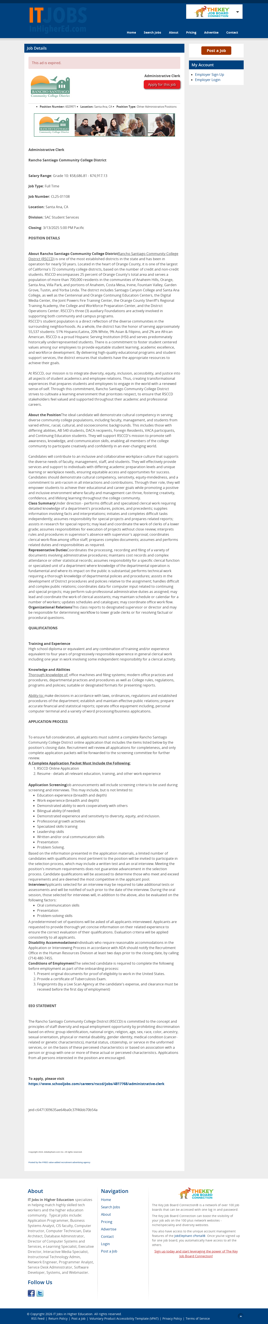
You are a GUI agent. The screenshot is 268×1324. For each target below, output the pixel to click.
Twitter (39, 1293)
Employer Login (207, 79)
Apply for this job (162, 84)
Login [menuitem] (105, 1243)
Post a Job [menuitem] (109, 1251)
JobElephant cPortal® (189, 1236)
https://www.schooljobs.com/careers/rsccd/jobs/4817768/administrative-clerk (96, 1083)
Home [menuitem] (106, 1199)
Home (131, 32)
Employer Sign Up (209, 74)
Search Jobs (152, 32)
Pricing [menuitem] (106, 1221)
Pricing (191, 32)
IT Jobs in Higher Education (73, 1314)
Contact (232, 32)
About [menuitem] (106, 1214)
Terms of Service (198, 1318)
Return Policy (58, 1318)
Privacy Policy (172, 1318)
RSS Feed (38, 1318)
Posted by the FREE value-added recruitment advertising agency (59, 1162)
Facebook (31, 1293)
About (173, 32)
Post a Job (216, 50)
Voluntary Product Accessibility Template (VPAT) (124, 1318)
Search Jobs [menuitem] (110, 1207)
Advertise (211, 32)
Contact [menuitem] (107, 1236)
